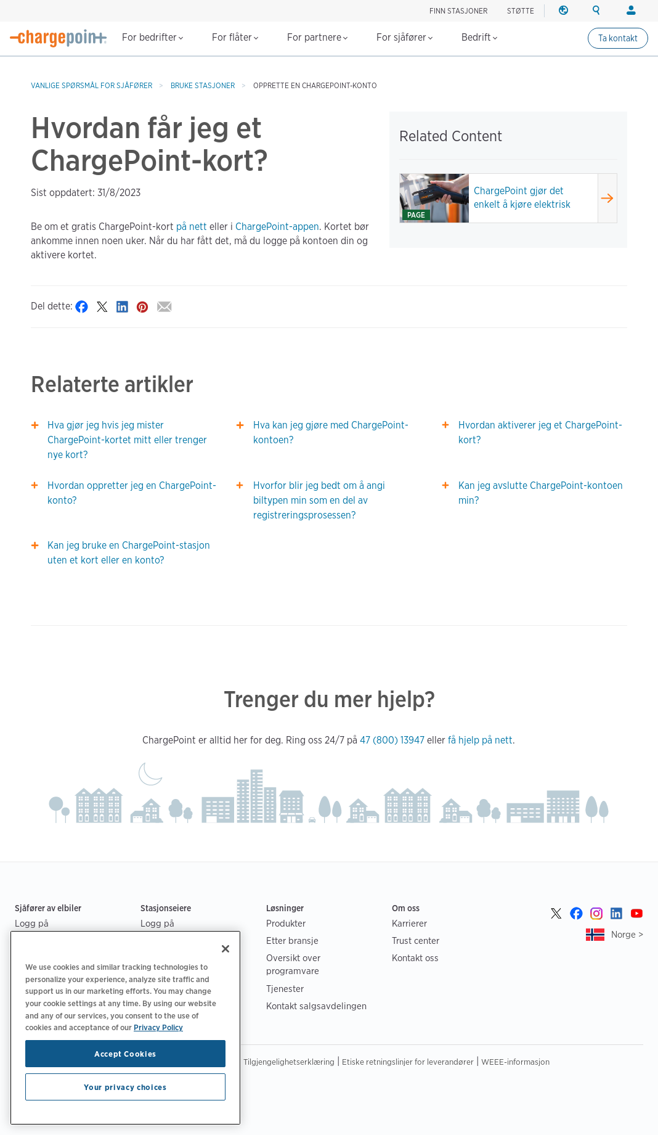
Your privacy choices (125, 1087)
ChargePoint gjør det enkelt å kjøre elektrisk (522, 198)
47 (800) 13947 (392, 740)
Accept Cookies (125, 1054)
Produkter (286, 923)
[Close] (225, 948)
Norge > (627, 934)
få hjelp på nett (480, 740)
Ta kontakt (618, 38)
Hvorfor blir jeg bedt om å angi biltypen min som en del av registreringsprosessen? (319, 500)
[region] (125, 1027)
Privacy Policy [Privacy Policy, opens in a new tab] (158, 1027)
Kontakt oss (415, 958)
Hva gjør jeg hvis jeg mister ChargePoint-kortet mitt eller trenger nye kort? (127, 440)
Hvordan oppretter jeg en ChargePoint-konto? (131, 493)
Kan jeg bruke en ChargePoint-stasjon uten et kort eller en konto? (128, 552)
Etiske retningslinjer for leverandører (408, 1062)
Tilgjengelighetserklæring (289, 1062)
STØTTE (520, 10)
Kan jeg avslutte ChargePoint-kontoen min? (540, 493)
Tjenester (285, 988)
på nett (191, 226)
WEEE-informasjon (515, 1062)
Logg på (32, 923)
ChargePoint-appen (277, 226)
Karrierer (409, 923)
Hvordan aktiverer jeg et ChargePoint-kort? (540, 432)
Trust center (415, 940)
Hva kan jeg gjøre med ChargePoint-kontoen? (330, 432)
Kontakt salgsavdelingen (316, 1006)
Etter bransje (292, 940)
